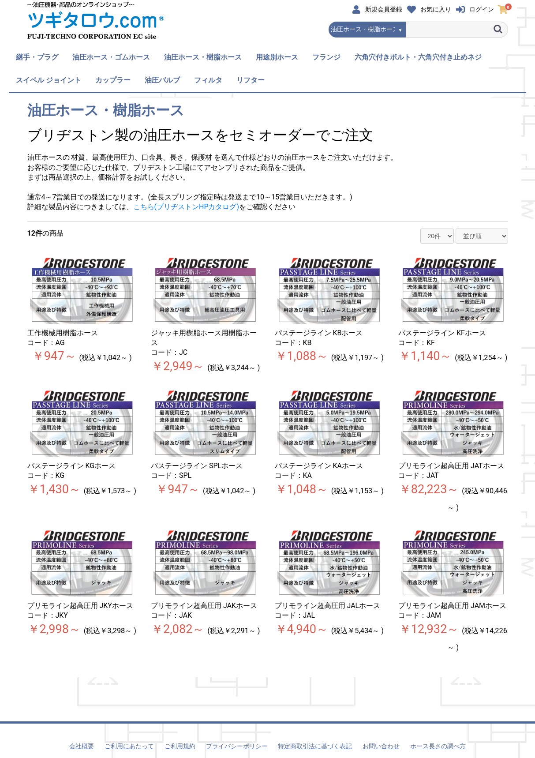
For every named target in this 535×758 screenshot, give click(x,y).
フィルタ (208, 80)
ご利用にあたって (129, 746)
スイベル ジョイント (48, 80)
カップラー (113, 80)
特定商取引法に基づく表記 (315, 746)
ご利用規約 (180, 746)
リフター (250, 80)
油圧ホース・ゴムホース (111, 57)
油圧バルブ (162, 80)
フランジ (326, 57)
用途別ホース (277, 57)
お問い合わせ (381, 746)
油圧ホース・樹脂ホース (203, 57)
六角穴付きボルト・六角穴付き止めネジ (418, 57)
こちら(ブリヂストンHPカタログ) (186, 207)
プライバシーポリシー (237, 746)
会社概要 (81, 746)
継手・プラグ (37, 57)
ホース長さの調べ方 (438, 746)
